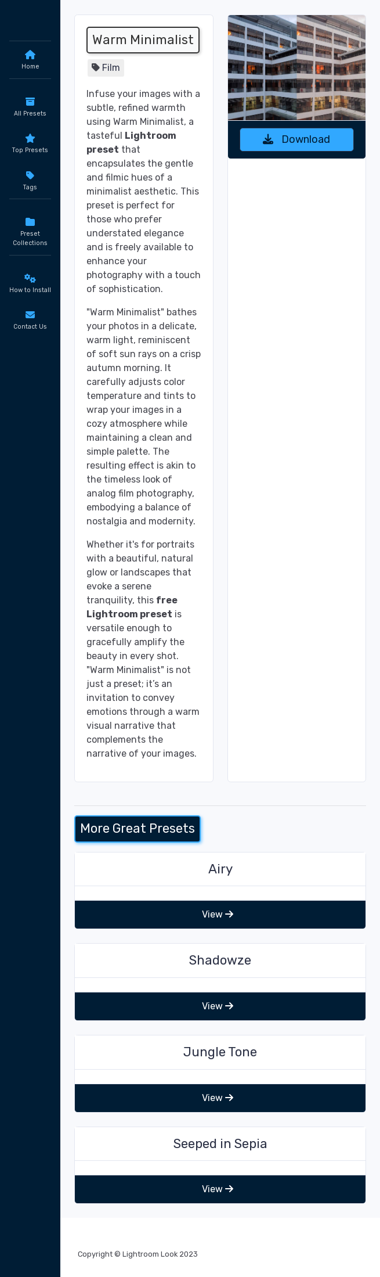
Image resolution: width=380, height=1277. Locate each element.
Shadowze (220, 960)
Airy (220, 869)
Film (111, 67)
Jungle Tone (220, 1052)
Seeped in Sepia (220, 1144)
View (217, 914)
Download (296, 139)
